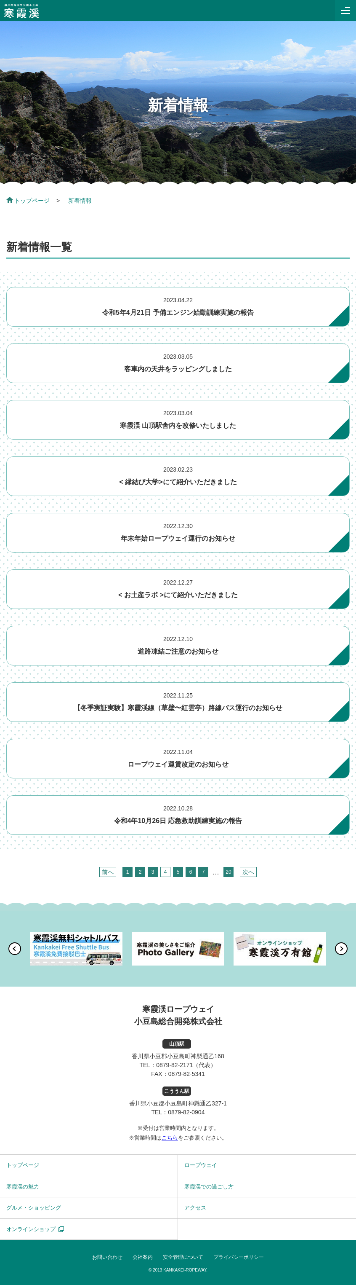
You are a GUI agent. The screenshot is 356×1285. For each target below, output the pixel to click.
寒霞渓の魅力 (22, 1186)
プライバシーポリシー (238, 1257)
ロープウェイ (200, 1165)
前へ (108, 872)
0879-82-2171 (174, 1065)
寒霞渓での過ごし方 (209, 1186)
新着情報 (80, 200)
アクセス (195, 1208)
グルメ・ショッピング (33, 1208)
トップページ (28, 200)
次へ (248, 872)
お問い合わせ (107, 1257)
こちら (170, 1138)
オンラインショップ (31, 1229)
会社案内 (143, 1257)
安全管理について (183, 1257)
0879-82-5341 (186, 1073)
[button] (14, 948)
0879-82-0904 (186, 1112)
